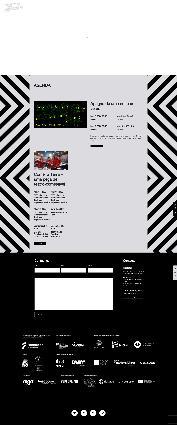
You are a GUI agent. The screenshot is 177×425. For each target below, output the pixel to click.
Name (36, 265)
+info (96, 146)
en (158, 7)
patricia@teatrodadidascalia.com (133, 298)
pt (155, 7)
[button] (151, 7)
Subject (90, 265)
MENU (165, 7)
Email (62, 265)
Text (36, 276)
